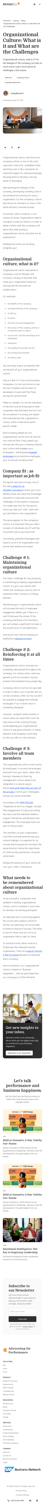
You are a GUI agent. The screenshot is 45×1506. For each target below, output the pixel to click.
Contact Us (7, 1456)
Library (16, 21)
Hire (4, 1365)
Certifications (8, 1430)
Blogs (5, 1407)
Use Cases (7, 1414)
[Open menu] (39, 4)
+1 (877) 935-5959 (16, 1501)
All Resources (8, 1404)
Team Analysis (8, 1436)
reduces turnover (23, 638)
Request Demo (9, 1394)
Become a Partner (10, 1459)
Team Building (8, 1440)
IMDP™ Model (8, 1388)
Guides (5, 1417)
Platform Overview (10, 1381)
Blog (24, 21)
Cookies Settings (22, 1495)
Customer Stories (9, 1410)
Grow (5, 1372)
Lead (5, 1368)
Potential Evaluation (10, 1443)
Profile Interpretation (11, 1433)
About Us (6, 1452)
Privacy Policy (28, 1326)
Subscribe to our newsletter (19, 1053)
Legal (5, 1462)
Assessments (8, 1384)
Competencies (8, 1391)
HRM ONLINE (26, 802)
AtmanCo (7, 21)
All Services (7, 1426)
